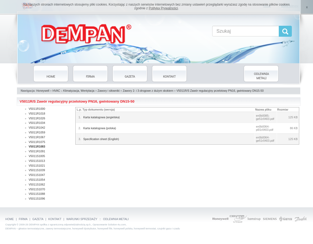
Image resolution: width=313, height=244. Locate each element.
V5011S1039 (37, 170)
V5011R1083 (37, 146)
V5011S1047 (37, 174)
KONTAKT (54, 219)
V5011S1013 (37, 160)
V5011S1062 (37, 184)
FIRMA (23, 219)
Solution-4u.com (117, 224)
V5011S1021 (37, 165)
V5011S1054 (37, 179)
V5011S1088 (37, 193)
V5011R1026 (37, 118)
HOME (9, 219)
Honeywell (42, 90)
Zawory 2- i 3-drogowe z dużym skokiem (148, 90)
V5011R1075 (37, 142)
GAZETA (37, 219)
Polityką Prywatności (163, 8)
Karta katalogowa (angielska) (101, 117)
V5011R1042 (37, 127)
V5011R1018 (37, 113)
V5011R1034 (37, 122)
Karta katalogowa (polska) (99, 128)
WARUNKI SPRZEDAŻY (81, 219)
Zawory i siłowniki (109, 90)
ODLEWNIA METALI (116, 219)
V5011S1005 (37, 156)
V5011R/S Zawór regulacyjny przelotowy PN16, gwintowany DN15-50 (220, 90)
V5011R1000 (37, 108)
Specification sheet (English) (101, 139)
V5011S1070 (37, 189)
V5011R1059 (37, 132)
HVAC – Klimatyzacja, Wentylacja (73, 90)
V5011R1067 (37, 137)
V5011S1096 (37, 198)
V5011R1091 (37, 151)
